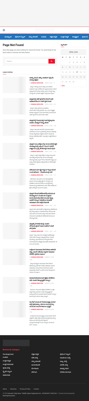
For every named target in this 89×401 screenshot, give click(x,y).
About (5, 389)
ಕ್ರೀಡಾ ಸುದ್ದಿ (6, 368)
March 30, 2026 (49, 309)
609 (30, 259)
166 (54, 151)
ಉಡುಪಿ (43, 37)
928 (54, 125)
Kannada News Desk (37, 83)
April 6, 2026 (48, 104)
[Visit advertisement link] (44, 13)
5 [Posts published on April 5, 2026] (84, 62)
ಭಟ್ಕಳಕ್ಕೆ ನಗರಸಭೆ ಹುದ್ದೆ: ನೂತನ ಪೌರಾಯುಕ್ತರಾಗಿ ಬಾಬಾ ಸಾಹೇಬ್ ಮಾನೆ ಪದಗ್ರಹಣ (41, 226)
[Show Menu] (4, 30)
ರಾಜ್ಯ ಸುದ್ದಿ (63, 361)
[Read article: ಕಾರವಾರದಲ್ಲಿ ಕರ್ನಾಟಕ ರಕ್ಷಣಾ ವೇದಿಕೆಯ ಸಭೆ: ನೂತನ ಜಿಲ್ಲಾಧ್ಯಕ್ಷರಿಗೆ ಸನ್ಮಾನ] (14, 285)
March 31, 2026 (49, 257)
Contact (36, 389)
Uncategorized (8, 354)
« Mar (63, 86)
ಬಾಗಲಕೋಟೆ (35, 365)
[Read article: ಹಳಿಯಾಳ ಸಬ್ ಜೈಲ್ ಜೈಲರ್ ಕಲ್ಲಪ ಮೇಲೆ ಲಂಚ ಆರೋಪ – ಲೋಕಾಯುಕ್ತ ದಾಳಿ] (14, 177)
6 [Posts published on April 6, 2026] (62, 67)
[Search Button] (85, 30)
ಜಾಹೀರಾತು (6, 375)
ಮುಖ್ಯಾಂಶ (8, 37)
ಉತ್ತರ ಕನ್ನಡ (65, 37)
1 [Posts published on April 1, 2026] (69, 62)
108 (30, 286)
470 (54, 231)
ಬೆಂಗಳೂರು (35, 368)
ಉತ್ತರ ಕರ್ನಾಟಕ (8, 364)
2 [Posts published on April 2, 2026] (73, 62)
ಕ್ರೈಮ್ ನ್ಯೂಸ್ (7, 371)
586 (30, 312)
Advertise (13, 389)
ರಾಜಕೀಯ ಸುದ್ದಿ (65, 358)
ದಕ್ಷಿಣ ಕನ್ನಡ (53, 37)
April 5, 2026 (48, 125)
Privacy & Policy (25, 389)
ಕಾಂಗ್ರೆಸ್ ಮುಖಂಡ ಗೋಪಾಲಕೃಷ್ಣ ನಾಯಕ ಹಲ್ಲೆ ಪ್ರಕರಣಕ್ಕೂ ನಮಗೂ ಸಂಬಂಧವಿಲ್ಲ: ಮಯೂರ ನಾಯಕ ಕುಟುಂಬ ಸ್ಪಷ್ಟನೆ (42, 304)
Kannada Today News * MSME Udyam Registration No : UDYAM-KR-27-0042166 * (33, 393)
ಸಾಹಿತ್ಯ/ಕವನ (64, 368)
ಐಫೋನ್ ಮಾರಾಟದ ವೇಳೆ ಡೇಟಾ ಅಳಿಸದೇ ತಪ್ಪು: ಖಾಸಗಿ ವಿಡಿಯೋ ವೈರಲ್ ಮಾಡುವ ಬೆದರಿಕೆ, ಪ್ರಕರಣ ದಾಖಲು (42, 252)
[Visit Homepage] (44, 30)
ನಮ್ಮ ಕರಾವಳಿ (33, 37)
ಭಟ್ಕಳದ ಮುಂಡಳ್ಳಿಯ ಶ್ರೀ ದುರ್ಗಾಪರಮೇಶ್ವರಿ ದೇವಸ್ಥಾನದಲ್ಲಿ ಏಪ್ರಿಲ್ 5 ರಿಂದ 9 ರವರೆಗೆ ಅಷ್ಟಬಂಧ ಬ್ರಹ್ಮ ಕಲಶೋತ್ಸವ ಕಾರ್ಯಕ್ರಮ (43, 146)
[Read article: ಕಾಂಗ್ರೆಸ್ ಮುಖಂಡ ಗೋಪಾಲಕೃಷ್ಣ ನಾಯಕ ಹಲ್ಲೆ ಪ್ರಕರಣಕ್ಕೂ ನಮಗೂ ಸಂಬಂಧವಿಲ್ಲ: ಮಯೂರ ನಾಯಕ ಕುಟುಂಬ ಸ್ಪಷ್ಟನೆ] (14, 309)
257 (54, 205)
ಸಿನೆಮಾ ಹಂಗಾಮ (65, 372)
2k (54, 104)
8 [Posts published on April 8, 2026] (69, 67)
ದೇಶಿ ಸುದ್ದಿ (34, 358)
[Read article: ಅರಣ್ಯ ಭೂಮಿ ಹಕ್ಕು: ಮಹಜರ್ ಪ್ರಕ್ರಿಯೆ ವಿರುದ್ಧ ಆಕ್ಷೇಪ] (14, 85)
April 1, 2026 (48, 231)
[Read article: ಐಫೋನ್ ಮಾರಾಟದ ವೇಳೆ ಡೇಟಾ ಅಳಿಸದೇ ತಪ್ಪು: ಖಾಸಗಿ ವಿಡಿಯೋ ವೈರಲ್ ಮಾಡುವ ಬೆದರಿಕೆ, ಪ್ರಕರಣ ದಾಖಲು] (14, 257)
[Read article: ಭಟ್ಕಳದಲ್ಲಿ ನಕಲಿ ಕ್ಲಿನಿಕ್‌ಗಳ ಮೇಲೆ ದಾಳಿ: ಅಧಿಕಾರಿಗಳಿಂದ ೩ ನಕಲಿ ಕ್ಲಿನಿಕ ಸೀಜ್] (14, 106)
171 (54, 175)
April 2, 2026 (48, 205)
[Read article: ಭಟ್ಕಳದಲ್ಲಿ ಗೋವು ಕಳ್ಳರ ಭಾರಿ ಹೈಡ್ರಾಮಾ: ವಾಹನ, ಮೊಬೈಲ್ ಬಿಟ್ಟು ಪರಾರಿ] (14, 127)
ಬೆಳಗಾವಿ (34, 372)
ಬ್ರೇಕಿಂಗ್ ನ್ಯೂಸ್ (20, 37)
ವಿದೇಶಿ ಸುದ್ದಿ (64, 365)
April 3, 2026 (48, 151)
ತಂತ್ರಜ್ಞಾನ (75, 37)
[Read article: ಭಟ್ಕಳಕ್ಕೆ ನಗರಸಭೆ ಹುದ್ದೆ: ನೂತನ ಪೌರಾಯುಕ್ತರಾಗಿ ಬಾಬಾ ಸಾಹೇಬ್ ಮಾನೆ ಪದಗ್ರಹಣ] (14, 231)
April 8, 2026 (48, 83)
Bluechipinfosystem (9, 396)
